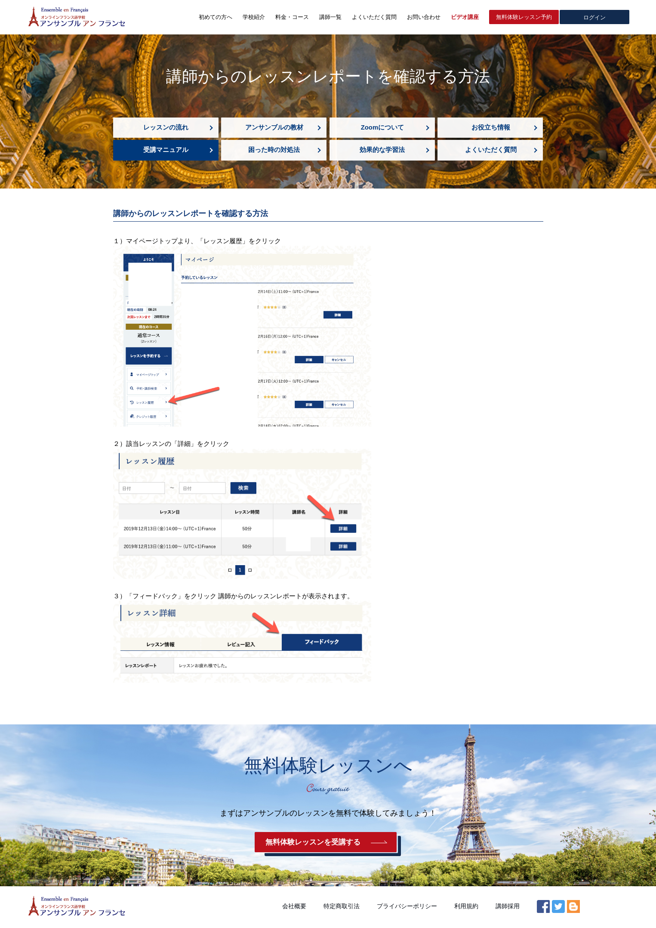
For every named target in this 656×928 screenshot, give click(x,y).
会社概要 (294, 907)
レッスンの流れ (165, 127)
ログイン (594, 17)
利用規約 (466, 907)
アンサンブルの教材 (274, 127)
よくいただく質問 (490, 150)
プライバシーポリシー (407, 907)
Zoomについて (382, 127)
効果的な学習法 (382, 150)
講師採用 (508, 907)
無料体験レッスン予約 (524, 17)
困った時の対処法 (274, 150)
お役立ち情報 (490, 127)
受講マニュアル (165, 150)
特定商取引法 (341, 907)
